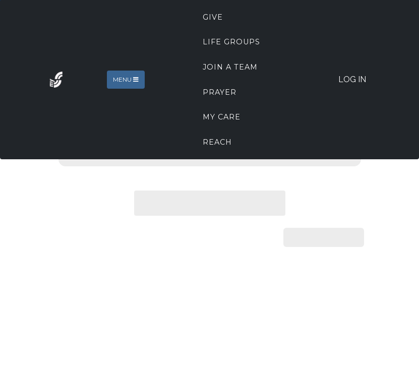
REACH (217, 142)
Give (213, 17)
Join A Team (230, 67)
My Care (222, 116)
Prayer (219, 92)
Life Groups (231, 41)
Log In (352, 79)
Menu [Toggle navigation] (126, 79)
